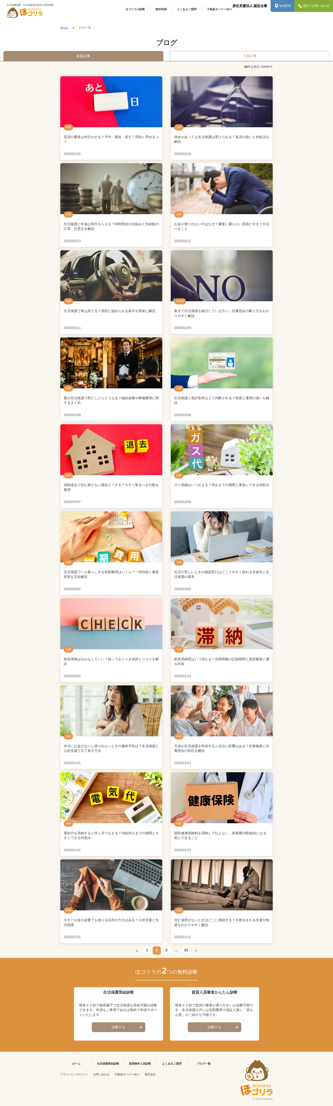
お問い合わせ (101, 1074)
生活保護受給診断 (108, 1063)
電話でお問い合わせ (314, 5)
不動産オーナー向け (127, 1074)
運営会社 (150, 1074)
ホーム (64, 27)
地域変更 (282, 5)
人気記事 (250, 56)
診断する (127, 1027)
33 (186, 950)
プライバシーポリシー (74, 1074)
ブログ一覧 (204, 1063)
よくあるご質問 (172, 1063)
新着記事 (83, 56)
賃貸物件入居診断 (140, 1063)
